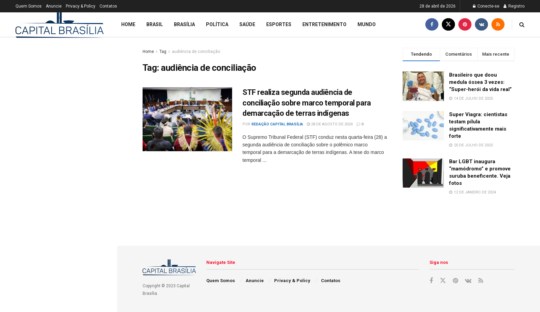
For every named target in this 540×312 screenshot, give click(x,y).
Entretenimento (324, 24)
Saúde (247, 24)
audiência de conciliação (196, 51)
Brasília (184, 24)
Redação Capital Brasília (277, 124)
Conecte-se (486, 6)
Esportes (278, 24)
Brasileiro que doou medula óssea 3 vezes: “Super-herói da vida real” (42, 154)
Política (217, 24)
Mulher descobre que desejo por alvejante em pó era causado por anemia (61, 294)
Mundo (366, 24)
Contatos (108, 6)
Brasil (154, 24)
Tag (162, 51)
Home (128, 24)
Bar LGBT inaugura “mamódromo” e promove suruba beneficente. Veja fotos (65, 228)
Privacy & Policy (80, 6)
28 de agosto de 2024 (330, 124)
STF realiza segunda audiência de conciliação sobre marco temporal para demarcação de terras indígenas (306, 103)
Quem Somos (28, 6)
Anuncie (54, 6)
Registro (514, 6)
